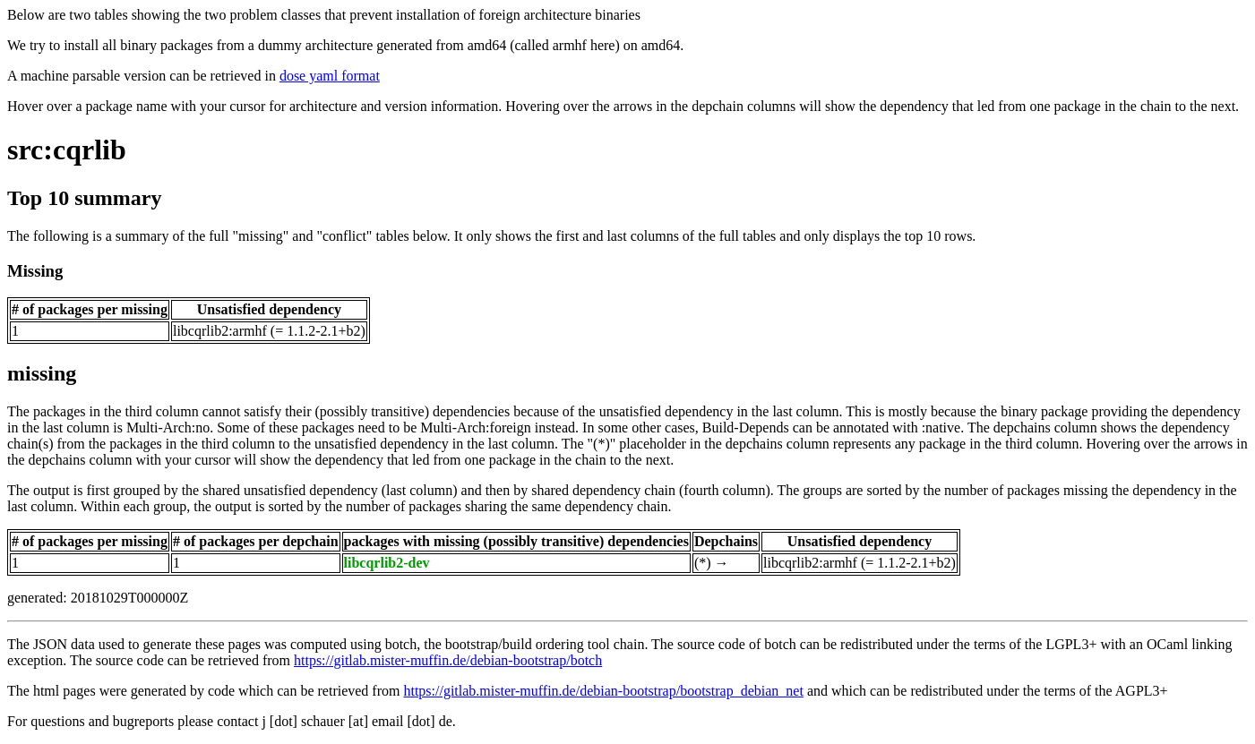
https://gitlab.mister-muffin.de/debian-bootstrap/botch (448, 660)
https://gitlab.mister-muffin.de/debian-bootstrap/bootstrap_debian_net (603, 690)
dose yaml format (329, 75)
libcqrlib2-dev (387, 562)
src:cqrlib (66, 149)
